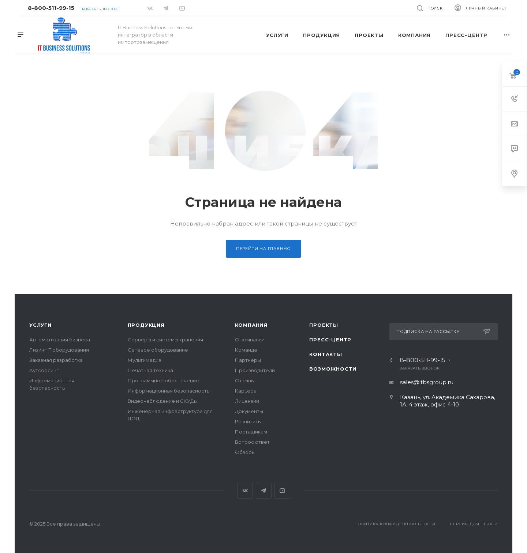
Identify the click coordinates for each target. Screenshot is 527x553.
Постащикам (251, 432)
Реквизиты (248, 421)
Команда (246, 350)
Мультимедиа (144, 360)
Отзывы (245, 380)
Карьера (246, 391)
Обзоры (245, 452)
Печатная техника (150, 370)
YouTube (282, 491)
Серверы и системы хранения (165, 339)
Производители (255, 370)
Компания (251, 325)
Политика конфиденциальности (395, 524)
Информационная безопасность (168, 391)
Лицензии (247, 401)
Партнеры (248, 360)
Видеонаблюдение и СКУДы (163, 401)
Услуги (40, 325)
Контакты (325, 354)
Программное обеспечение (163, 380)
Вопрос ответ (252, 442)
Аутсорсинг (44, 370)
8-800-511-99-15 (51, 7)
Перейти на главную (263, 248)
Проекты (323, 325)
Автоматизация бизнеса (59, 339)
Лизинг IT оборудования (59, 350)
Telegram (264, 491)
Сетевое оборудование (158, 350)
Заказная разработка (56, 360)
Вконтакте (245, 491)
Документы (249, 411)
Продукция (146, 325)
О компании (250, 339)
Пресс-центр (330, 339)
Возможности (332, 369)
